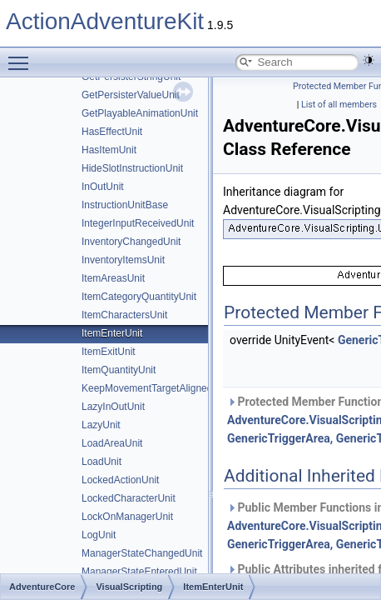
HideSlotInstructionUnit (132, 168)
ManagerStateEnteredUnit (139, 572)
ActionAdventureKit (105, 21)
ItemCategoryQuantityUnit (139, 296)
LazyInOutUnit (113, 406)
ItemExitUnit (109, 352)
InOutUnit (103, 186)
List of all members (339, 104)
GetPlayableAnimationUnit (140, 113)
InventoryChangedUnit (131, 242)
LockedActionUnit (120, 480)
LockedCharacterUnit (129, 498)
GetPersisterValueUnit (131, 95)
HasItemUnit (109, 150)
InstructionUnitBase (125, 205)
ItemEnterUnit (112, 333)
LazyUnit (101, 425)
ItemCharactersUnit (124, 315)
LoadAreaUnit (112, 443)
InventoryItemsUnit (123, 260)
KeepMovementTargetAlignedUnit (156, 388)
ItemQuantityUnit (119, 370)
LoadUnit (101, 462)
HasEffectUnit (112, 132)
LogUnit (99, 535)
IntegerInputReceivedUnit (138, 223)
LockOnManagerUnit (127, 516)
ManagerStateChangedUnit (142, 553)
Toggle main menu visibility (22, 56)
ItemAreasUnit (113, 278)
